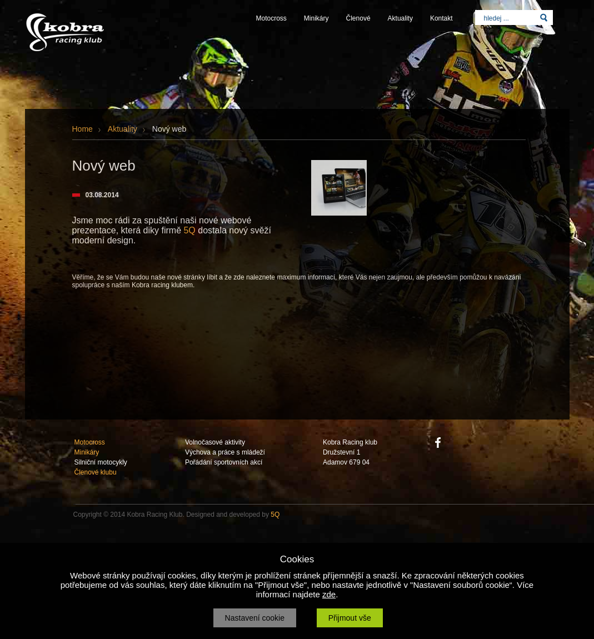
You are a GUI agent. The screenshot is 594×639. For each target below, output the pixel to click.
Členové (358, 18)
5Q (189, 230)
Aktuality (400, 18)
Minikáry (316, 18)
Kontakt (441, 18)
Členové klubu (95, 472)
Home (82, 128)
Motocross (271, 18)
